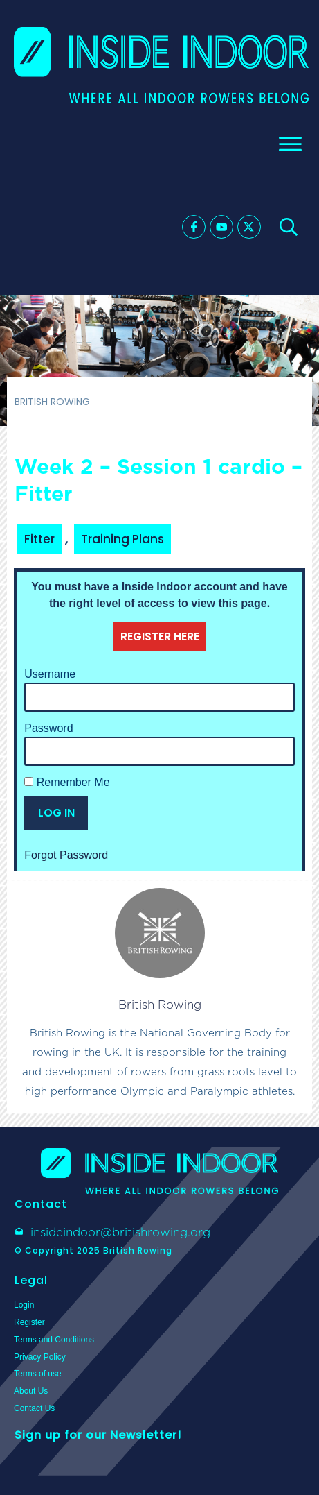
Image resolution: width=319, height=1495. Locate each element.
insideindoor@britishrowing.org (120, 1232)
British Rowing (159, 1004)
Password (48, 728)
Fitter (39, 539)
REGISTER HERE (159, 636)
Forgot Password (66, 855)
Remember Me (66, 782)
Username (49, 674)
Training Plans (122, 539)
